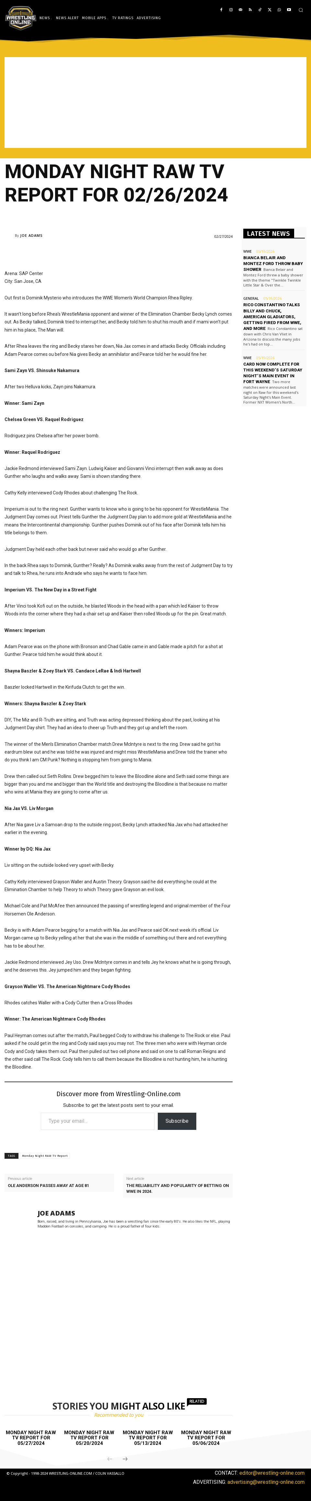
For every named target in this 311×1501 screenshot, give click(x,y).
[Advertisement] (155, 102)
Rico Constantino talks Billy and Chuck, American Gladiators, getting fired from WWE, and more (272, 316)
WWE (247, 251)
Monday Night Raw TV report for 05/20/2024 (89, 1438)
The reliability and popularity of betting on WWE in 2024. (177, 1188)
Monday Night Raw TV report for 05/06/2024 (206, 1438)
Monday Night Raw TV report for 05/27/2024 (31, 1438)
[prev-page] (109, 1459)
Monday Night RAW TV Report (45, 1155)
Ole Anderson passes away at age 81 (48, 1185)
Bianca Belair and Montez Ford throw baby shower (273, 263)
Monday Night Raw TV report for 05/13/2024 (148, 1438)
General (251, 298)
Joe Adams (31, 235)
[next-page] (125, 1459)
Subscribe (177, 1121)
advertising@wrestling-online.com (266, 1482)
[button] (300, 10)
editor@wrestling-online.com (272, 1473)
